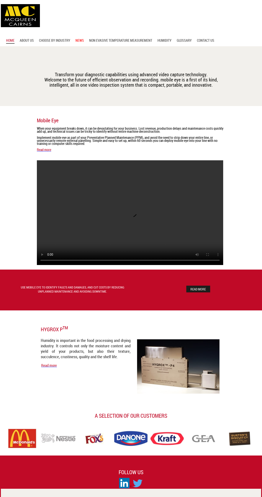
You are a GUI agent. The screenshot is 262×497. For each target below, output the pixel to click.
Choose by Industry (54, 41)
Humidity (164, 41)
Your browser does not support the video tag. (130, 212)
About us (27, 41)
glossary (184, 41)
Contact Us (205, 41)
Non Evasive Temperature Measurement (120, 41)
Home (10, 41)
